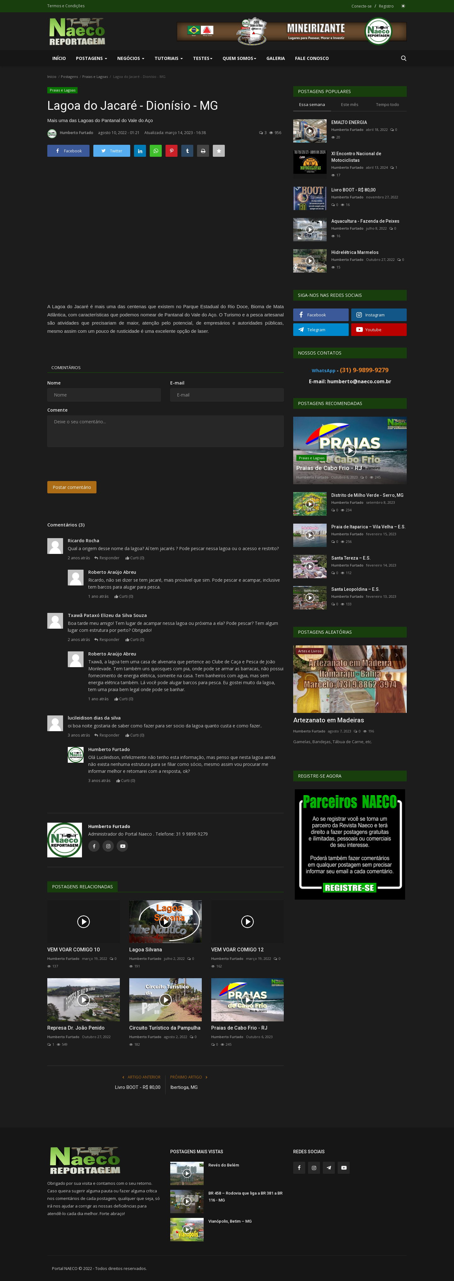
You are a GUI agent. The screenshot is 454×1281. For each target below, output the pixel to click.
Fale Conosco (312, 58)
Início (59, 58)
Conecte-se (362, 6)
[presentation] (95, 464)
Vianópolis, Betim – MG (230, 1221)
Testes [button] (202, 58)
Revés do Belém (223, 1165)
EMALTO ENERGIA (349, 122)
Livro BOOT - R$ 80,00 (137, 1087)
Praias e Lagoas (95, 76)
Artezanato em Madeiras (328, 720)
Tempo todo (387, 104)
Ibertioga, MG (184, 1087)
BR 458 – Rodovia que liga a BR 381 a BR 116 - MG (245, 1196)
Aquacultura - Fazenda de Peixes (365, 221)
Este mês (349, 104)
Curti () (136, 558)
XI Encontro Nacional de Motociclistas (356, 157)
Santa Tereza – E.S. (351, 558)
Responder (108, 558)
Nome (54, 383)
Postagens (69, 76)
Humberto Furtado (70, 133)
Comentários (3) (65, 524)
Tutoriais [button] (168, 58)
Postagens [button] (91, 58)
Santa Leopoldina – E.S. (355, 589)
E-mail (177, 383)
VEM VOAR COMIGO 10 (73, 950)
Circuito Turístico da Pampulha (165, 1028)
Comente (57, 410)
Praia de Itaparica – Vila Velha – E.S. (368, 526)
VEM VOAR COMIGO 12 (237, 950)
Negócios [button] (130, 58)
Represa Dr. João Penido (76, 1028)
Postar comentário (72, 487)
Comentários (68, 367)
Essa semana (312, 104)
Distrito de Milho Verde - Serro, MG (367, 495)
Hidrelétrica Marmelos (355, 252)
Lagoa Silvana (145, 950)
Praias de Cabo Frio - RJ (239, 1028)
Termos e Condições (65, 6)
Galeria (275, 58)
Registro (386, 6)
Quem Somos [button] (239, 58)
